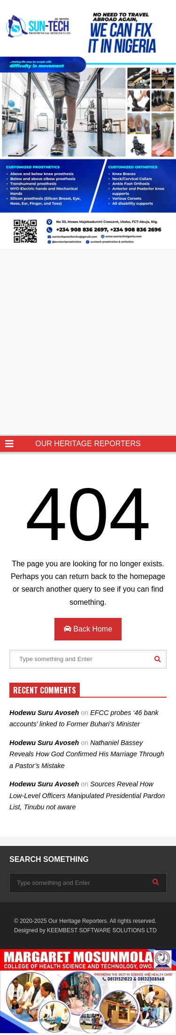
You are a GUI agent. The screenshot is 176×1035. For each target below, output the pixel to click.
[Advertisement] (88, 343)
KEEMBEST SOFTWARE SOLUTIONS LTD (102, 930)
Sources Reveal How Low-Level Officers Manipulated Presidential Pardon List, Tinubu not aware (87, 795)
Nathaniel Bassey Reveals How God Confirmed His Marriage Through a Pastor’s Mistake (86, 754)
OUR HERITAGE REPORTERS (87, 444)
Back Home (88, 629)
